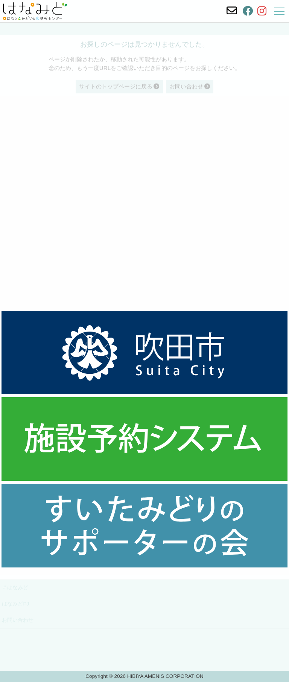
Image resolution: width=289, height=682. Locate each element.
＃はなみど (15, 587)
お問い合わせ (17, 620)
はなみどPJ (15, 604)
